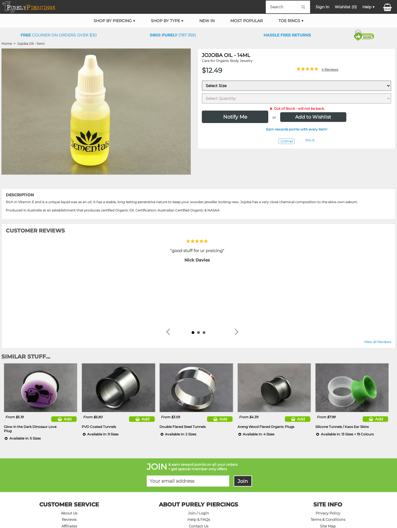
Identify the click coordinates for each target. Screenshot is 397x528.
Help (366, 6)
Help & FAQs (198, 461)
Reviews (69, 461)
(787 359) (173, 35)
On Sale (69, 474)
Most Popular (246, 20)
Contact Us (198, 468)
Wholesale (327, 481)
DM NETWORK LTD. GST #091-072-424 (325, 508)
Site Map (328, 468)
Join (243, 423)
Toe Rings (289, 20)
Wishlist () (346, 6)
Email (286, 141)
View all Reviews (377, 283)
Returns (199, 481)
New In (207, 20)
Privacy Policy (328, 455)
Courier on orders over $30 (58, 35)
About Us (69, 455)
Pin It (310, 140)
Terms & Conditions (328, 461)
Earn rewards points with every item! (296, 129)
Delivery (198, 474)
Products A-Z (327, 474)
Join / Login (198, 455)
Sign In (322, 6)
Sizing (198, 487)
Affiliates (69, 468)
